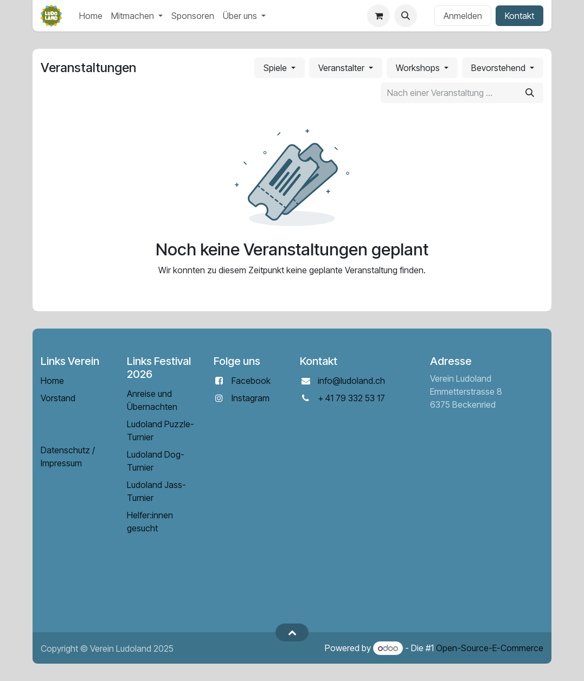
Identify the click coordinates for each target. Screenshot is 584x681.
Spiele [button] (276, 67)
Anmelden (463, 15)
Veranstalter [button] (342, 67)
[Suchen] (529, 92)
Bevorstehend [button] (499, 67)
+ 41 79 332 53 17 (351, 398)
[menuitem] (91, 16)
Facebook (251, 380)
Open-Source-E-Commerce (489, 648)
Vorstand (58, 398)
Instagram (250, 398)
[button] (405, 15)
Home (52, 380)
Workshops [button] (419, 67)
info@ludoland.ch (351, 380)
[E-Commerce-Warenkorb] (378, 15)
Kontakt (519, 15)
